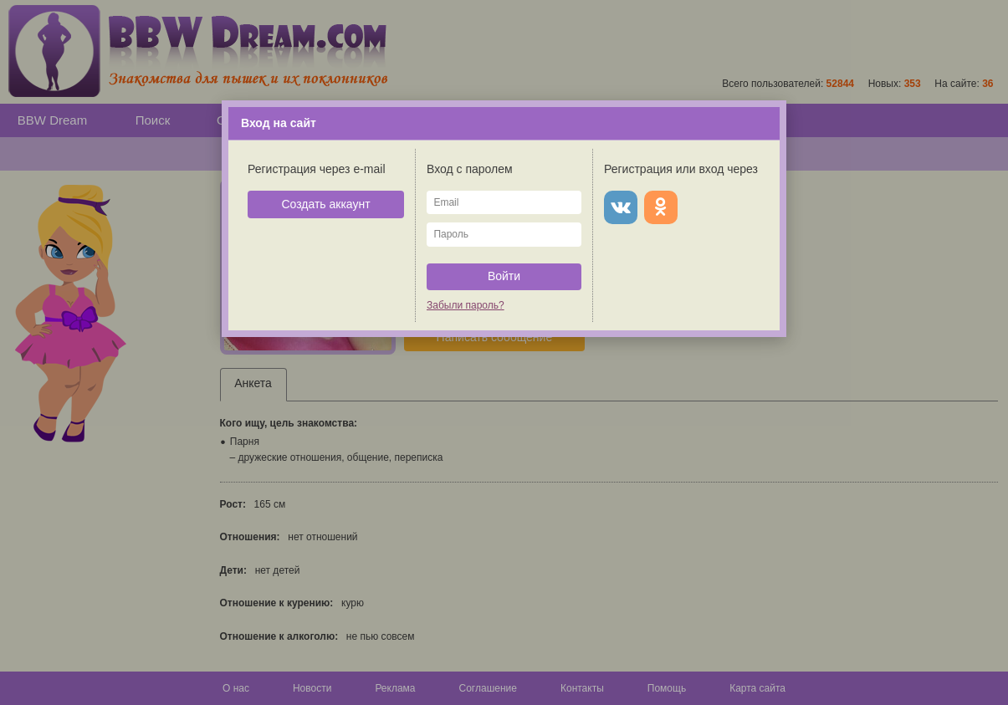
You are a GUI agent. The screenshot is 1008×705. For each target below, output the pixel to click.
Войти (504, 276)
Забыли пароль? (465, 305)
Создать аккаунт (325, 204)
